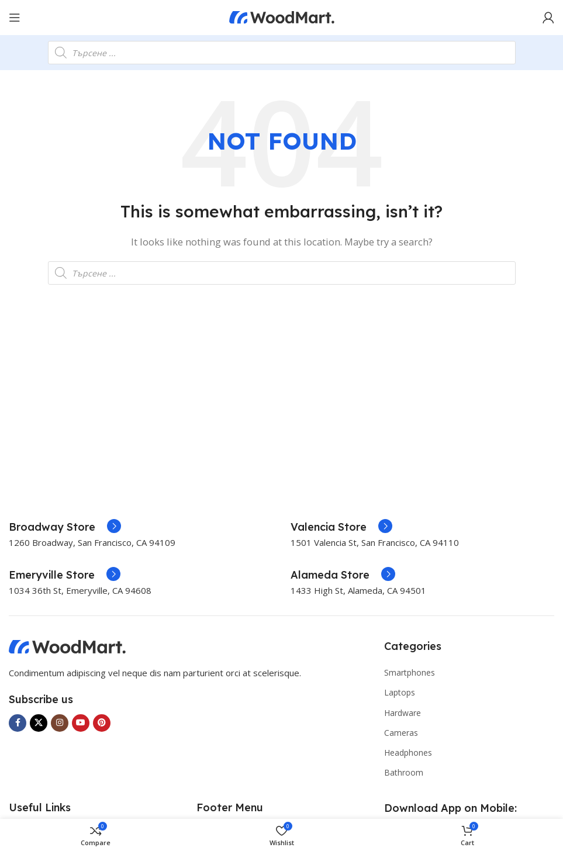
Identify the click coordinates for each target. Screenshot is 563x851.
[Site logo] (281, 16)
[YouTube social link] (80, 723)
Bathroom (403, 772)
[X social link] (38, 723)
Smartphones (409, 672)
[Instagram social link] (59, 723)
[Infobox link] (65, 527)
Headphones (408, 752)
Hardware (402, 712)
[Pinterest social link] (101, 723)
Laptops (399, 692)
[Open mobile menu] (14, 17)
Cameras (401, 732)
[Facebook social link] (17, 723)
